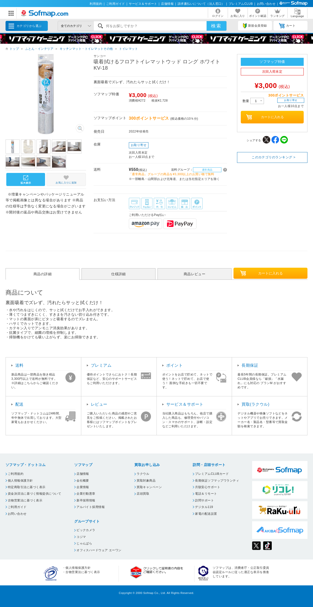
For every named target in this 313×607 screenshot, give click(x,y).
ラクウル (143, 474)
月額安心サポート (207, 487)
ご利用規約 (15, 474)
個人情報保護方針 (20, 480)
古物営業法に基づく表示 (25, 500)
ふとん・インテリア (39, 49)
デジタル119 (204, 507)
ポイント (174, 365)
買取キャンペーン (149, 487)
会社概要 (82, 480)
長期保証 (250, 365)
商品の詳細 (42, 274)
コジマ (81, 537)
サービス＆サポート (143, 4)
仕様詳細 (118, 274)
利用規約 (96, 4)
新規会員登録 (255, 25)
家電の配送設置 (206, 514)
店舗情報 (167, 4)
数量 (253, 101)
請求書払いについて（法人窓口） (201, 4)
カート (287, 26)
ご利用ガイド (115, 4)
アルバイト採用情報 (90, 507)
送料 (19, 365)
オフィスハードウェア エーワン (99, 550)
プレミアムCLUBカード (212, 474)
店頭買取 (143, 493)
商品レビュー (195, 274)
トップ (14, 49)
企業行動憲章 (85, 493)
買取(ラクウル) (255, 404)
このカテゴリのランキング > (273, 157)
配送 (19, 404)
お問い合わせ (266, 4)
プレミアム (101, 365)
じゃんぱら (84, 543)
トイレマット (128, 49)
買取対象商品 (146, 480)
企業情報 (82, 487)
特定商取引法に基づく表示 (27, 487)
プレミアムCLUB (241, 4)
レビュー (99, 404)
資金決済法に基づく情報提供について (34, 493)
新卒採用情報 (85, 500)
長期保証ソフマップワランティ (217, 480)
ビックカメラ (85, 530)
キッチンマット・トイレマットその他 (86, 49)
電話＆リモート (206, 493)
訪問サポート (204, 500)
